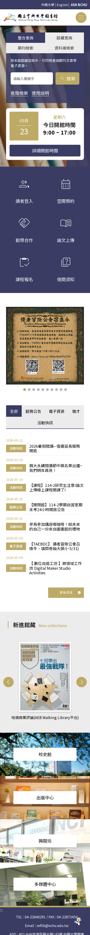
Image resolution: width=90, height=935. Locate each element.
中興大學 (47, 4)
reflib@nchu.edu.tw (53, 925)
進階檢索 (19, 93)
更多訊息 (70, 592)
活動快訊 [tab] (45, 422)
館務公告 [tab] (33, 411)
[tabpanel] (45, 506)
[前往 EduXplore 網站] (78, 921)
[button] (24, 389)
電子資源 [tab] (56, 411)
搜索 (67, 78)
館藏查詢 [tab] (64, 37)
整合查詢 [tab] (25, 37)
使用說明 (40, 93)
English (62, 4)
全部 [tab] (14, 411)
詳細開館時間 (45, 150)
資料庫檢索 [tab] (64, 48)
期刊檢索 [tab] (25, 48)
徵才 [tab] (76, 411)
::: (1, 11)
